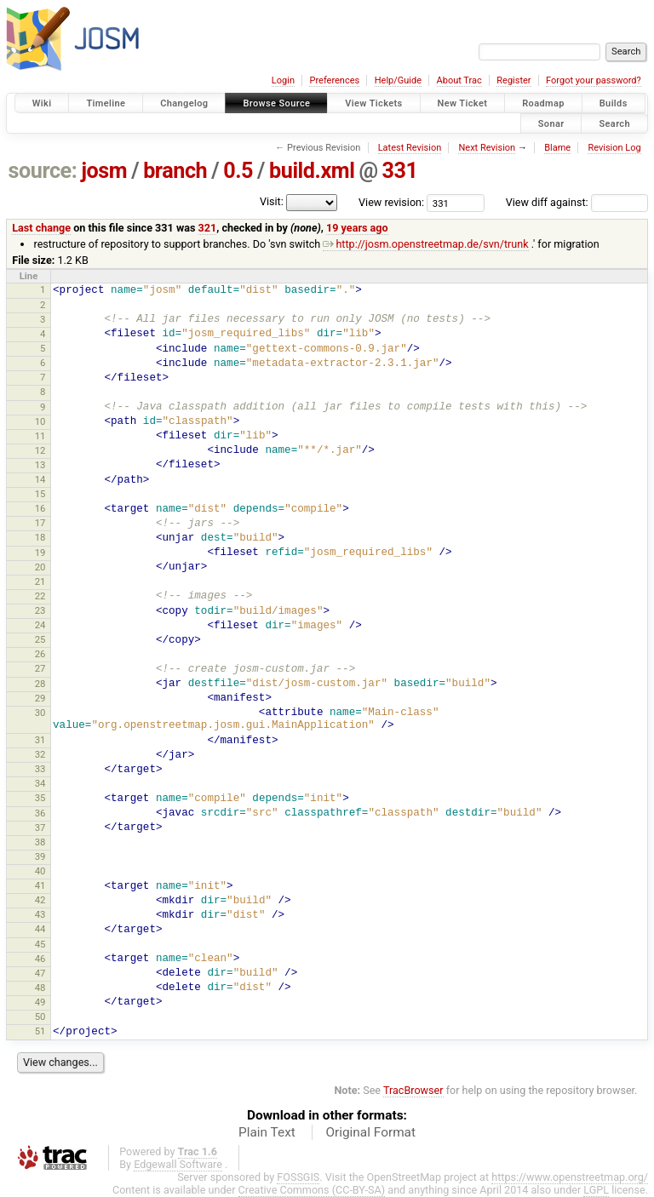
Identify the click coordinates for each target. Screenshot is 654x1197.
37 (40, 827)
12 (40, 450)
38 (40, 842)
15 (40, 494)
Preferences (334, 80)
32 (40, 754)
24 (40, 625)
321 (207, 227)
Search (614, 123)
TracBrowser (413, 1090)
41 (40, 885)
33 (40, 769)
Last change (41, 227)
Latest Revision (410, 147)
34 (40, 783)
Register (513, 80)
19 (40, 552)
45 (40, 944)
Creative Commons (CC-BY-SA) (312, 1189)
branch (175, 170)
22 (40, 596)
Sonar (551, 123)
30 (40, 713)
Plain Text (266, 1132)
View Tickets (373, 103)
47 (40, 973)
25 (40, 639)
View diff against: (577, 202)
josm (104, 170)
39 (40, 856)
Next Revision (486, 147)
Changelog (184, 103)
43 (40, 914)
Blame (557, 147)
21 (40, 581)
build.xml (311, 170)
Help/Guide (398, 80)
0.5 (238, 170)
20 (40, 567)
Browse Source (276, 103)
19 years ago (357, 227)
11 (40, 436)
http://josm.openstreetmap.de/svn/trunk (425, 244)
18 (40, 537)
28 (40, 684)
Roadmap (543, 103)
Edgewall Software (178, 1164)
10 (40, 421)
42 (40, 900)
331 (400, 170)
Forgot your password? (593, 80)
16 (40, 508)
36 (40, 813)
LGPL (596, 1189)
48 (40, 988)
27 (40, 668)
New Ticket (463, 103)
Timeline (105, 103)
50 (40, 1016)
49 (40, 1002)
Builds (614, 103)
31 (40, 740)
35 (40, 798)
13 (40, 465)
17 (40, 523)
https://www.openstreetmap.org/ (569, 1177)
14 (40, 479)
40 (40, 871)
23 (40, 610)
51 (40, 1031)
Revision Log (614, 147)
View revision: (391, 202)
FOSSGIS (298, 1177)
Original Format (370, 1132)
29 (40, 698)
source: (43, 170)
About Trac (459, 80)
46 (40, 959)
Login (283, 80)
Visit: (272, 201)
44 (40, 929)
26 (40, 654)
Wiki (42, 103)
